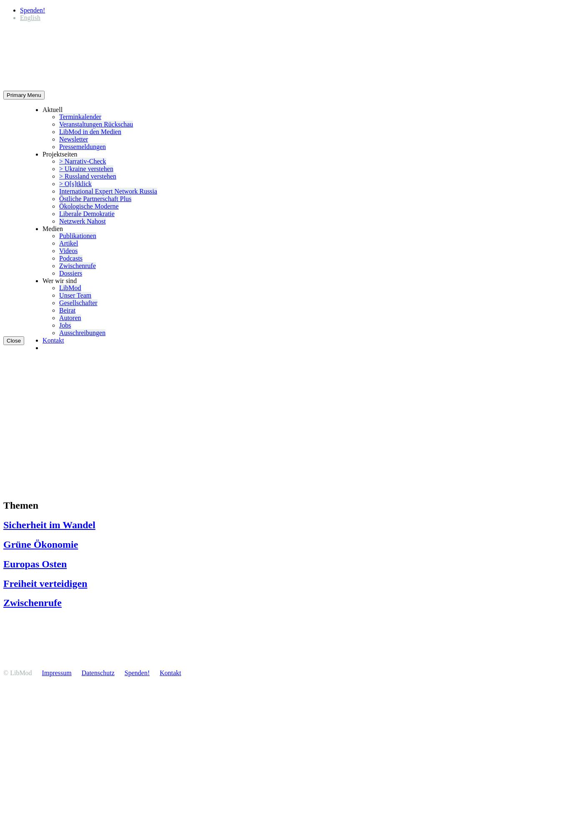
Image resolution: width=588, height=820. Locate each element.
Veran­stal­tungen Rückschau (96, 124)
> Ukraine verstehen (86, 168)
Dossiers (70, 273)
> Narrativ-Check (82, 161)
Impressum (57, 672)
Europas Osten (35, 564)
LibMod (70, 287)
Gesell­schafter (78, 302)
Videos (68, 250)
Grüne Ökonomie (40, 544)
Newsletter (73, 139)
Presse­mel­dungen (82, 146)
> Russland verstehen (87, 176)
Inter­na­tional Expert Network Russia (108, 191)
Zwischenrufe (77, 265)
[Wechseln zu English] (30, 17)
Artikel (68, 243)
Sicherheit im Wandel (49, 524)
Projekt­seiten (60, 154)
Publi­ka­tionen (77, 235)
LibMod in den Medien (90, 131)
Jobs (65, 325)
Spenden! (32, 10)
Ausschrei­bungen (82, 332)
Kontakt (53, 340)
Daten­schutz (98, 672)
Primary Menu (24, 95)
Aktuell (53, 109)
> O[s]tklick (75, 183)
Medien (53, 228)
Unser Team (75, 295)
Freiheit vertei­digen (45, 583)
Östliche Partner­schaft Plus (95, 198)
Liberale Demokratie (87, 213)
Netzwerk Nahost (82, 221)
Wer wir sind (60, 280)
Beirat (67, 310)
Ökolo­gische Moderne (89, 206)
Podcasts (71, 258)
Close (14, 341)
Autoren (70, 317)
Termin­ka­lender (80, 116)
